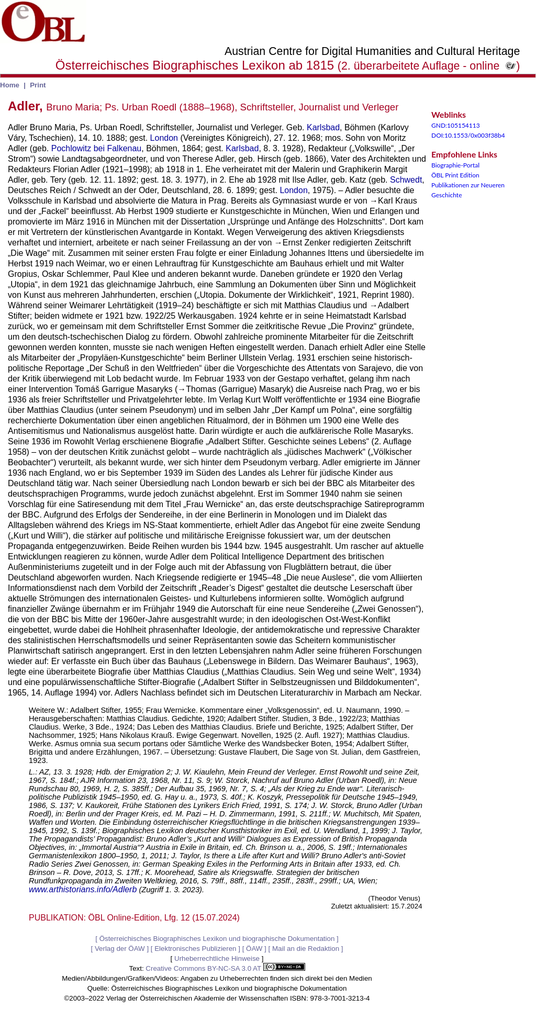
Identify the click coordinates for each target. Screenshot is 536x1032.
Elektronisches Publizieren (195, 948)
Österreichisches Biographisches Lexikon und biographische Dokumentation (217, 939)
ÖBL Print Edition (455, 175)
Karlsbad (323, 127)
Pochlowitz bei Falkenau (96, 148)
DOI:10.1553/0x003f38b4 (468, 135)
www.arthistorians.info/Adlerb (83, 889)
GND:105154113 (455, 125)
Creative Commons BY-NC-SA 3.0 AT (225, 968)
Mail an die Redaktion (305, 948)
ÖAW (254, 948)
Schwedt (406, 179)
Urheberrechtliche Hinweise (217, 958)
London (164, 137)
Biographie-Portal (455, 165)
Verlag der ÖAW (120, 948)
